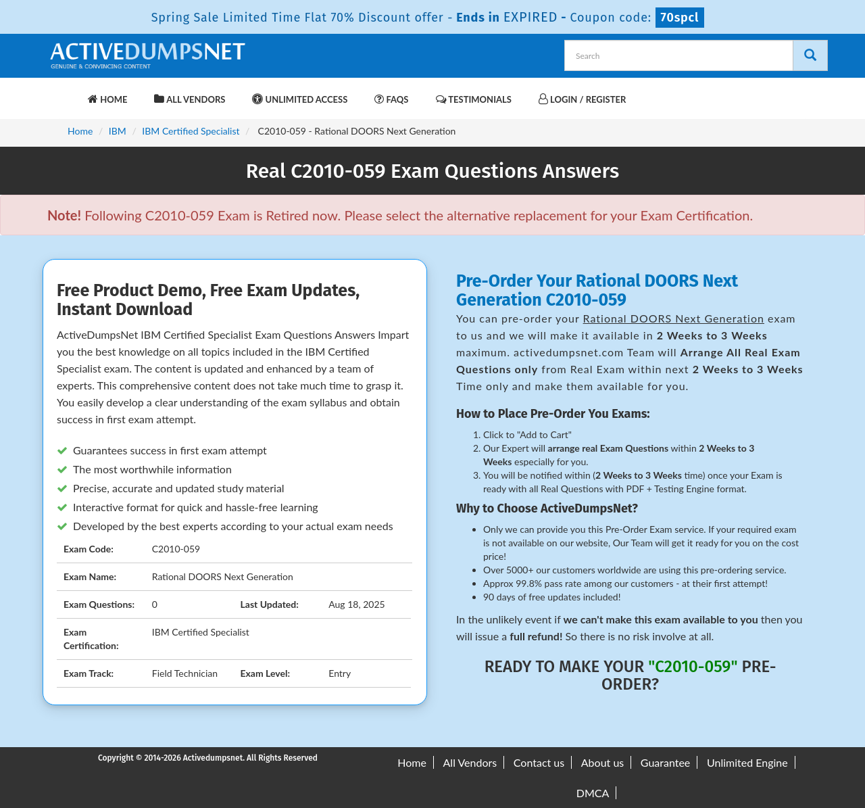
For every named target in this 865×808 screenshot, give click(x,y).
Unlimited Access (299, 99)
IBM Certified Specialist (190, 131)
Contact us (539, 762)
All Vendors (189, 99)
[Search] (810, 55)
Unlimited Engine (747, 762)
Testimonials (474, 99)
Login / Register (582, 99)
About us (602, 762)
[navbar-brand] (64, 92)
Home (107, 99)
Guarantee (665, 762)
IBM (117, 131)
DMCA (593, 792)
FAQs (391, 99)
